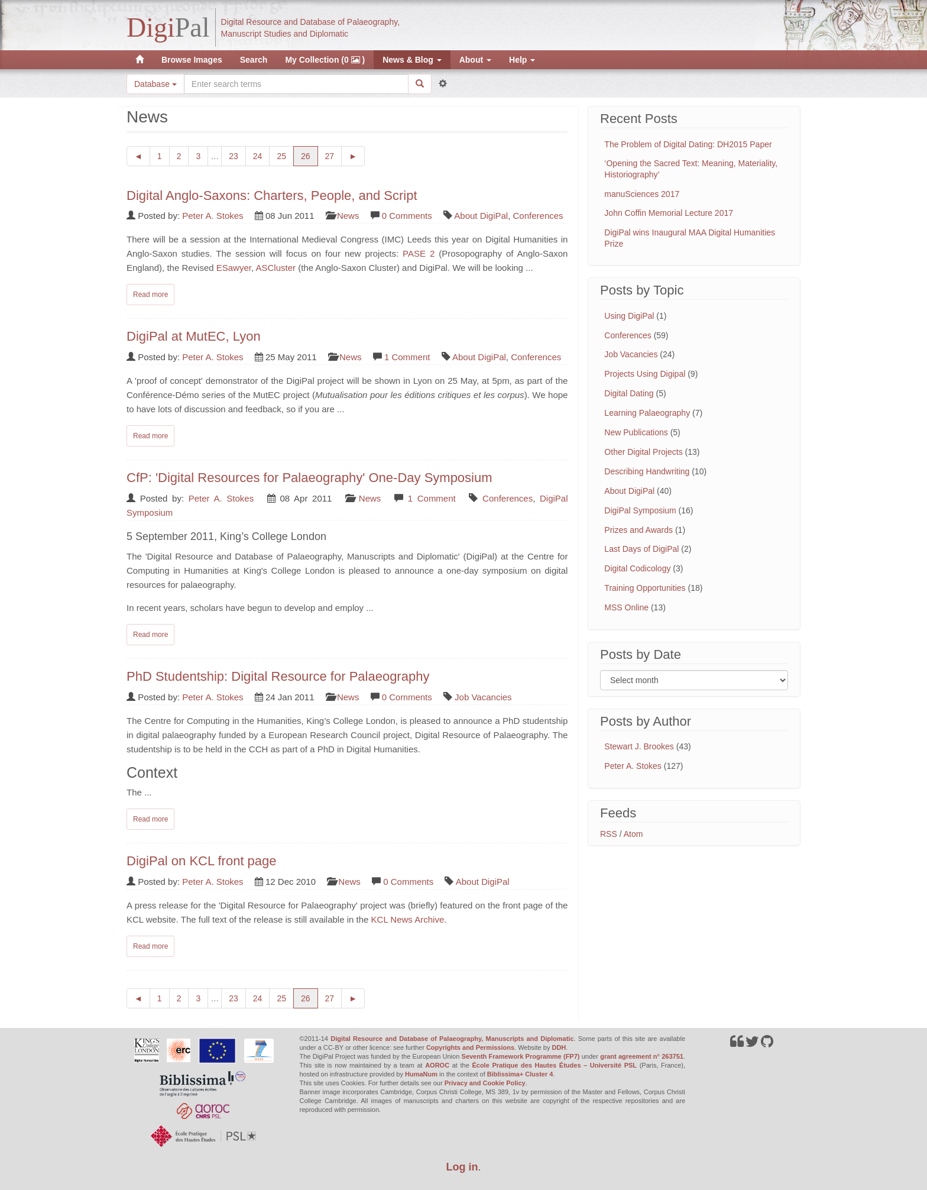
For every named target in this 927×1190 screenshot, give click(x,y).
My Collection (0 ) (325, 59)
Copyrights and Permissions (470, 1047)
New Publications (635, 432)
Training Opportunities (644, 588)
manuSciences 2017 (641, 194)
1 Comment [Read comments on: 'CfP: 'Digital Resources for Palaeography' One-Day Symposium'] (432, 498)
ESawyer (233, 268)
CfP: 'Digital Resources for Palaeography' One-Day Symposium (309, 477)
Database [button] (155, 84)
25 (285, 155)
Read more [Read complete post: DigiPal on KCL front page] (150, 946)
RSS (608, 834)
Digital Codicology (637, 568)
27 (333, 155)
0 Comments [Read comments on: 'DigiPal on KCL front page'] (408, 882)
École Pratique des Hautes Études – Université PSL (554, 1065)
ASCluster (275, 268)
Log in (462, 1167)
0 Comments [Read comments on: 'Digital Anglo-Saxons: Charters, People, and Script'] (407, 216)
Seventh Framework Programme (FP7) (521, 1056)
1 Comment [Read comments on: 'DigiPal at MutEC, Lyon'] (407, 357)
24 (261, 155)
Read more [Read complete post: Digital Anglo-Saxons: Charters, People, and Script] (150, 294)
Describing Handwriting (646, 471)
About (475, 59)
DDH (559, 1047)
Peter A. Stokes (212, 216)
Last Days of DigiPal (641, 549)
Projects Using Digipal (644, 374)
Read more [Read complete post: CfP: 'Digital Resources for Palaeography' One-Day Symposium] (150, 634)
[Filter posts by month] (694, 680)
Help (522, 59)
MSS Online (626, 607)
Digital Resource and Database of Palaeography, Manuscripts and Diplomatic (451, 1038)
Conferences (538, 216)
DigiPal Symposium (640, 510)
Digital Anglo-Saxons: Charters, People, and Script (272, 195)
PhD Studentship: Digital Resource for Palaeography (278, 676)
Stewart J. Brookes (639, 746)
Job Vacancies (483, 697)
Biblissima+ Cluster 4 (520, 1074)
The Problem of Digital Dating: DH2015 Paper (688, 144)
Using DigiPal (629, 316)
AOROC (437, 1065)
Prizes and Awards (638, 530)
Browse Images (191, 59)
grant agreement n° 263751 (641, 1056)
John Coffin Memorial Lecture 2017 (668, 213)
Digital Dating (628, 393)
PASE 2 (419, 253)
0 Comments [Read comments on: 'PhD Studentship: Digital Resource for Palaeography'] (407, 697)
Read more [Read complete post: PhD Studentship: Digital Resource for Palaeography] (150, 819)
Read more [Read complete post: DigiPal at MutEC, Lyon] (150, 436)
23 (237, 155)
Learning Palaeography (647, 413)
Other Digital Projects (643, 452)
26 (309, 155)
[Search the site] (296, 84)
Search (254, 59)
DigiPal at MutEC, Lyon (194, 336)
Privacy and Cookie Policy (485, 1082)
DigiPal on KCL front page (202, 860)
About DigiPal (481, 216)
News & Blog (412, 59)
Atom (633, 834)
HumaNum (421, 1074)
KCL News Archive (408, 919)
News (348, 216)
